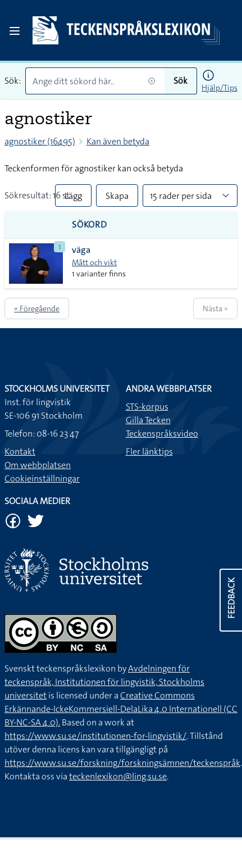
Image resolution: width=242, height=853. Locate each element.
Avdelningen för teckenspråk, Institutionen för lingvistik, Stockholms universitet (104, 682)
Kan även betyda (117, 141)
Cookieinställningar (42, 478)
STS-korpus (147, 406)
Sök (180, 81)
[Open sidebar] (14, 30)
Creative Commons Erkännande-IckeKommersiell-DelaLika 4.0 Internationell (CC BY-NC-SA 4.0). (121, 708)
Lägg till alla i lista (73, 198)
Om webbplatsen (37, 465)
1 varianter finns (99, 274)
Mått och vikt (94, 262)
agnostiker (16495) (39, 141)
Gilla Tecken (148, 420)
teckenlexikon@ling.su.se (118, 776)
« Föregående (37, 308)
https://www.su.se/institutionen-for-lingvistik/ (95, 736)
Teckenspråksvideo (162, 433)
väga (81, 250)
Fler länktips (149, 451)
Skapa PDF (117, 198)
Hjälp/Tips (220, 88)
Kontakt (19, 451)
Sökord (89, 224)
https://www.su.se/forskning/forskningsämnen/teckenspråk (122, 763)
